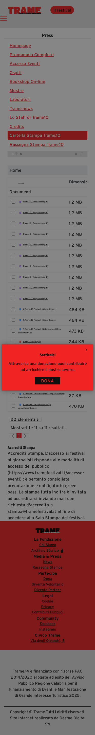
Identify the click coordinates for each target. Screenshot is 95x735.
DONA (47, 380)
